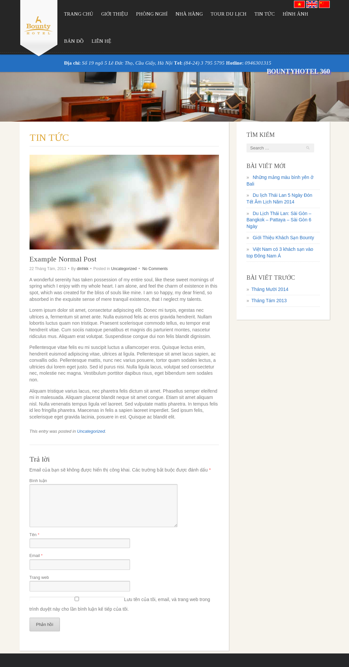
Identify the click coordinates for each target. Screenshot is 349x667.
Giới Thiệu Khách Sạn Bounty (283, 237)
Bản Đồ (74, 41)
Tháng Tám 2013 (269, 300)
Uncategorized (124, 268)
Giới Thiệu (114, 14)
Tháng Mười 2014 (269, 289)
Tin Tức (264, 14)
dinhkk (83, 268)
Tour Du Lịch (228, 14)
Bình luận (38, 480)
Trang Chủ (78, 14)
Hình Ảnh (295, 14)
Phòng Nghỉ (152, 14)
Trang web (39, 577)
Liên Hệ (101, 41)
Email (36, 555)
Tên (34, 534)
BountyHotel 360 (298, 71)
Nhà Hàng (189, 14)
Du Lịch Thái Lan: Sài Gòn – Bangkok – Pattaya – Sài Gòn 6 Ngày (278, 220)
